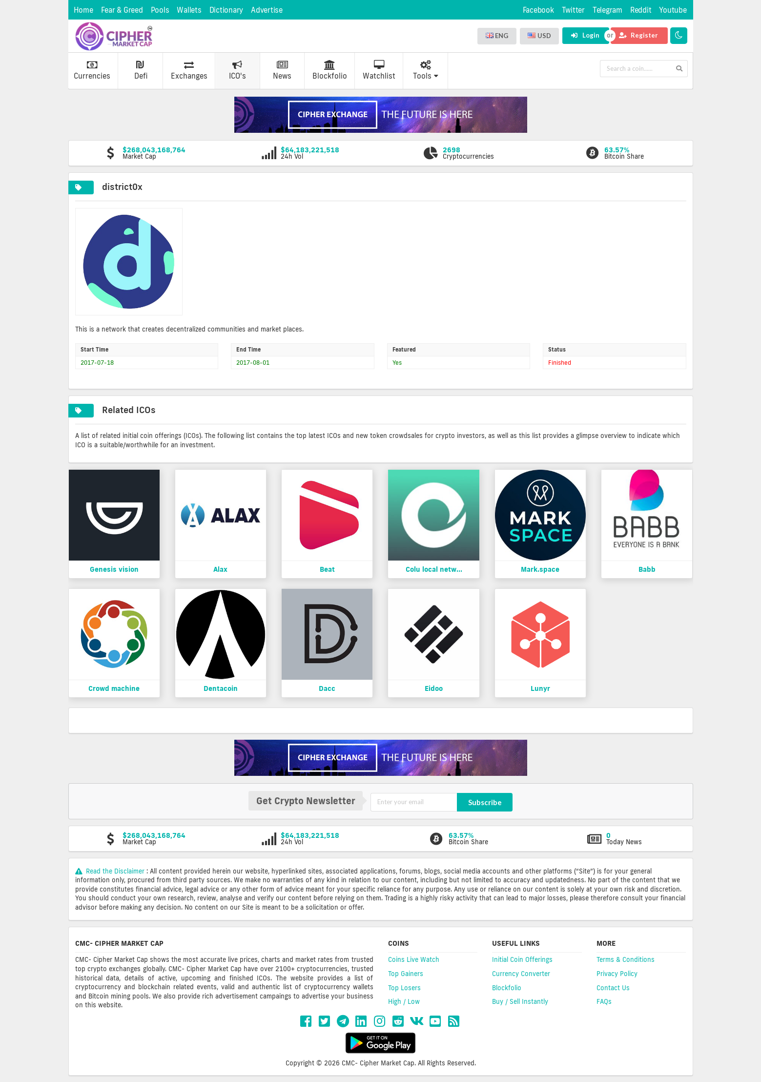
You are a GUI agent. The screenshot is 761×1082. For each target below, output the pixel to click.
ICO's (237, 70)
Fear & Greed (122, 10)
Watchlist (379, 70)
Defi (140, 70)
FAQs (604, 1001)
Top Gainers (405, 974)
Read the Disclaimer (111, 871)
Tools (425, 70)
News (282, 70)
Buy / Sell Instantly (520, 1001)
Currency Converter (521, 974)
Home (83, 10)
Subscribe (485, 802)
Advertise (267, 10)
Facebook (538, 10)
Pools (160, 10)
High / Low (404, 1001)
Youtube (672, 10)
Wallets (189, 10)
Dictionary (226, 10)
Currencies (92, 70)
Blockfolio (329, 70)
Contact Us (613, 988)
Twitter (573, 10)
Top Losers (404, 988)
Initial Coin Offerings (522, 959)
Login (585, 35)
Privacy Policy (617, 974)
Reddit (641, 10)
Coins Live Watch (413, 959)
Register (638, 35)
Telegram (607, 10)
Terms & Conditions (625, 959)
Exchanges (189, 70)
